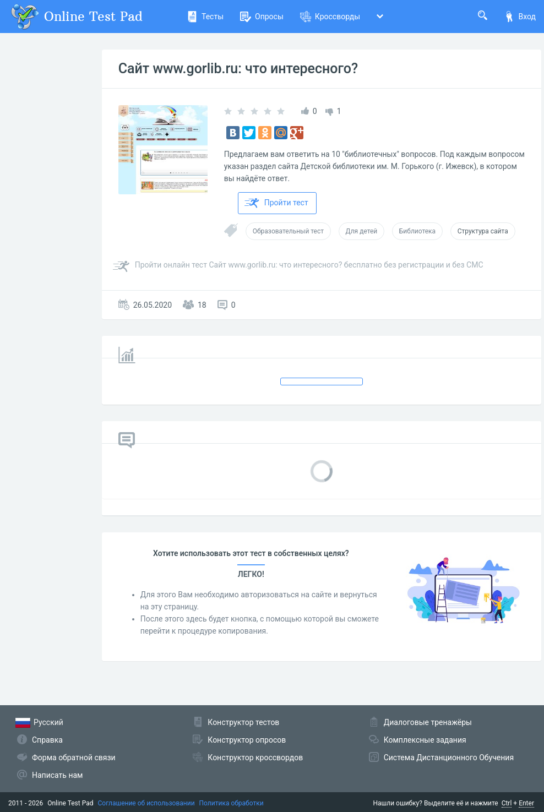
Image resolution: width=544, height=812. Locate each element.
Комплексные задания (425, 739)
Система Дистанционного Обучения (449, 757)
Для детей (362, 231)
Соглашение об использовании (146, 803)
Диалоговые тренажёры (428, 722)
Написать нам (57, 775)
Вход (520, 16)
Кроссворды (330, 16)
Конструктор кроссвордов (255, 757)
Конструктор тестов (243, 722)
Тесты (205, 16)
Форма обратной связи (74, 757)
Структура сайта (483, 231)
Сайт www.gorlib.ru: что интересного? (238, 69)
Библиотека (417, 231)
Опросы (262, 16)
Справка (47, 739)
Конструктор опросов (247, 739)
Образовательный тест (288, 231)
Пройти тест (276, 203)
